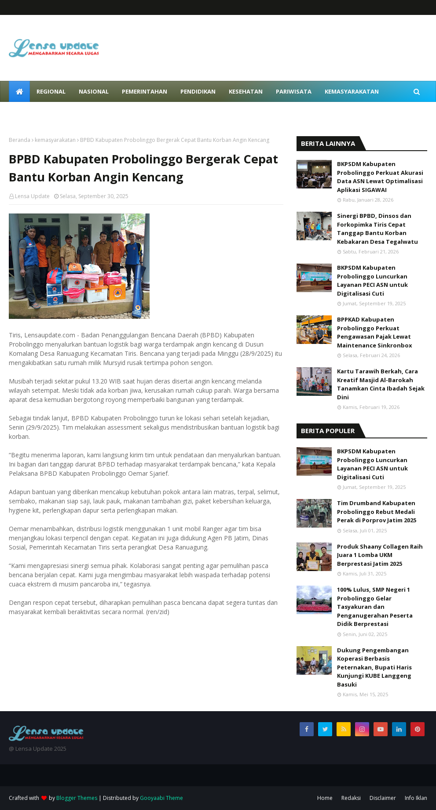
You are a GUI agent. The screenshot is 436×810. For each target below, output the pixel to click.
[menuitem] (19, 91)
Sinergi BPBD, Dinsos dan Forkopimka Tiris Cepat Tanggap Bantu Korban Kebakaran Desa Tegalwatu (377, 229)
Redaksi (351, 798)
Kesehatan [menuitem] (246, 91)
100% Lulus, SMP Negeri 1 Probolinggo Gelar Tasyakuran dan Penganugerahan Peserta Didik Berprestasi (375, 607)
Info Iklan (416, 798)
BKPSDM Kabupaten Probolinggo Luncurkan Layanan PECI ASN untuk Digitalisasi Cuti (372, 280)
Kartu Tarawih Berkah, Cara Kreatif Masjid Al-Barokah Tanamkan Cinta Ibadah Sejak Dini (381, 384)
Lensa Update (32, 196)
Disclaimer (383, 798)
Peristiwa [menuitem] (30, 112)
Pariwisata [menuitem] (293, 91)
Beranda (19, 140)
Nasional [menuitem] (94, 91)
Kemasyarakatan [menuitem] (352, 91)
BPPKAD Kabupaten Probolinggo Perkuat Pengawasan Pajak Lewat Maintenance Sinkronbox (374, 332)
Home (325, 798)
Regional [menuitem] (51, 91)
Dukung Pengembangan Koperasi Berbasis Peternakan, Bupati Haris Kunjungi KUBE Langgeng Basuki (374, 667)
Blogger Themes (76, 798)
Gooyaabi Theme (161, 798)
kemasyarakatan (55, 140)
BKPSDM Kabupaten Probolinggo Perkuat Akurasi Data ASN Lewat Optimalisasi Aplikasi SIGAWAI (380, 177)
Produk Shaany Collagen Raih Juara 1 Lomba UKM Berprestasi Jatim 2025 (380, 555)
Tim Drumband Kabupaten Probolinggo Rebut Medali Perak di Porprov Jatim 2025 (376, 511)
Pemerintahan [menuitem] (144, 91)
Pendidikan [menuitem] (198, 91)
